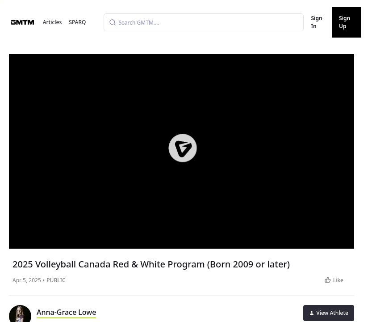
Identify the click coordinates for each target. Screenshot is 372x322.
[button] (182, 148)
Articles (52, 22)
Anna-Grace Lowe (66, 312)
